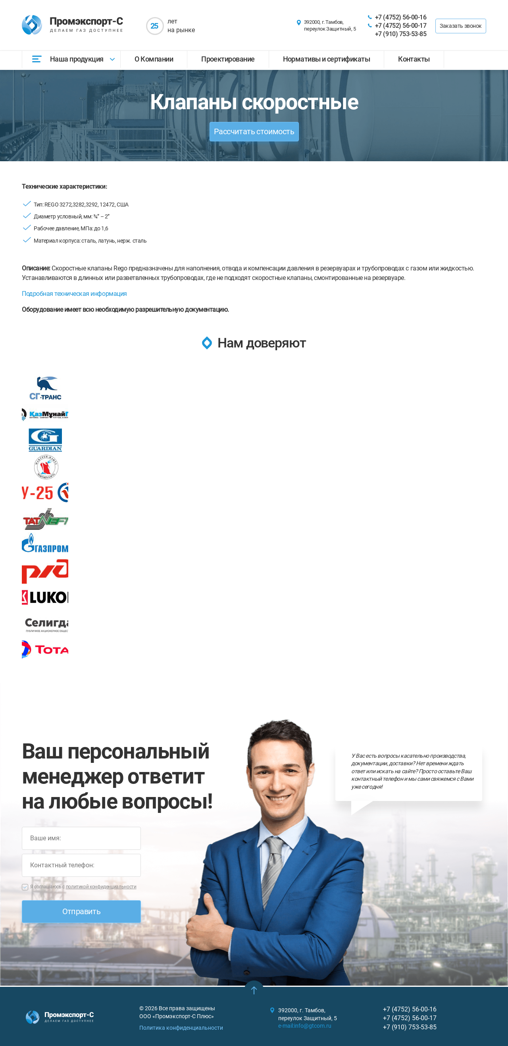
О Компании (154, 59)
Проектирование (227, 59)
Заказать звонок (461, 26)
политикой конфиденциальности (101, 888)
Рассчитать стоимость (254, 131)
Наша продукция (76, 59)
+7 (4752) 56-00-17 (400, 25)
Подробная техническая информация (74, 293)
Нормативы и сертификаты (326, 59)
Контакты (414, 59)
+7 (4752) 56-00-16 (400, 17)
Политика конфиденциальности (181, 1028)
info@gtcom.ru (312, 1026)
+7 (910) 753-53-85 (400, 34)
